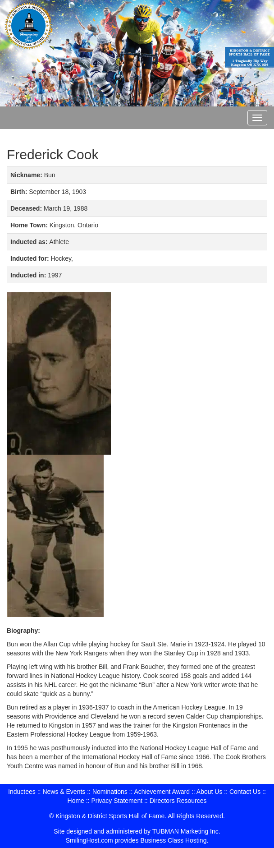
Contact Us (244, 791)
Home (76, 800)
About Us (209, 791)
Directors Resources (178, 800)
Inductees (22, 791)
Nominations (110, 791)
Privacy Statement (116, 800)
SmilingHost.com (89, 840)
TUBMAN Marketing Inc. (186, 831)
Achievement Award (162, 791)
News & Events (63, 791)
